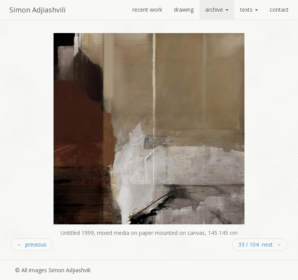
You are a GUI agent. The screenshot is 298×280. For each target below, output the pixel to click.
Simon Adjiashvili (37, 9)
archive (217, 9)
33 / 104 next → (259, 244)
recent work (147, 9)
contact (279, 9)
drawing (184, 9)
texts (249, 9)
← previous (32, 244)
